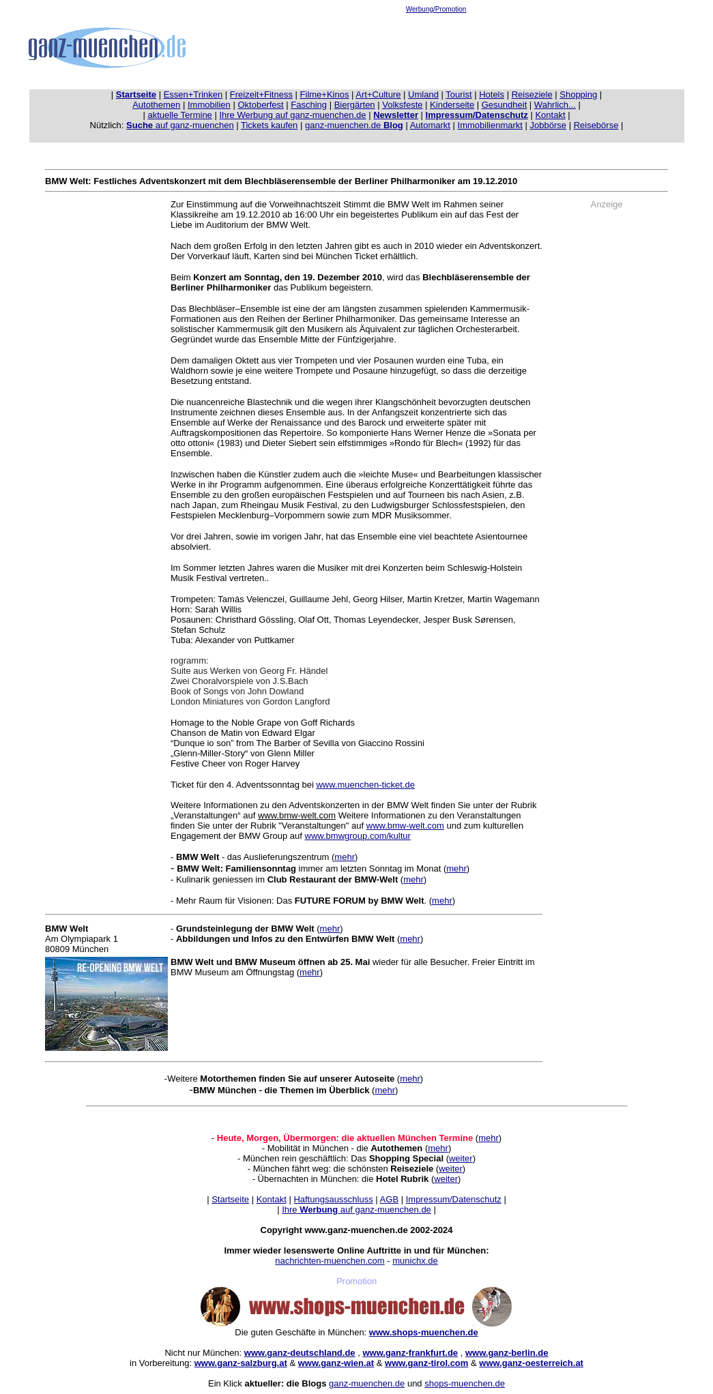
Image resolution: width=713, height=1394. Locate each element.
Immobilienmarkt (490, 125)
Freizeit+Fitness (261, 94)
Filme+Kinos (324, 94)
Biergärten (354, 105)
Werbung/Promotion (436, 9)
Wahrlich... (555, 105)
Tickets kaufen (269, 125)
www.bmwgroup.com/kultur (358, 836)
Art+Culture (378, 94)
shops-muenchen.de (464, 1383)
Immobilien (209, 105)
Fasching (309, 105)
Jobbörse (548, 125)
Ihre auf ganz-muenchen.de (356, 1209)
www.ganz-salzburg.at (240, 1363)
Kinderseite (452, 105)
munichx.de (414, 1261)
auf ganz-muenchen (180, 125)
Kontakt (550, 115)
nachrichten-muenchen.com (329, 1261)
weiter (461, 1158)
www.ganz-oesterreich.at (531, 1363)
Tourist (458, 94)
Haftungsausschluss (333, 1199)
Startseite (230, 1199)
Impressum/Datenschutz (453, 1199)
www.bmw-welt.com (405, 825)
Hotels (491, 94)
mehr (344, 857)
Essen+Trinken (193, 94)
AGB (389, 1199)
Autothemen (156, 105)
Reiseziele (532, 94)
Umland (423, 94)
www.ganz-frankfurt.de (410, 1353)
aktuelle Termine (179, 115)
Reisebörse (596, 125)
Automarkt (430, 125)
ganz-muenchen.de (354, 125)
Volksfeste (402, 105)
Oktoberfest (260, 105)
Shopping (578, 94)
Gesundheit (504, 105)
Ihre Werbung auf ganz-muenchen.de (292, 115)
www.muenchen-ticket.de (365, 785)
